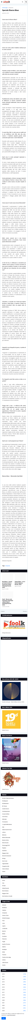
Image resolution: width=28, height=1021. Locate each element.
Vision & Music (5, 868)
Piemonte (4, 939)
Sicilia (3, 952)
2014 (14, 984)
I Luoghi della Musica (7, 824)
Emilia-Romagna (6, 918)
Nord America (5, 890)
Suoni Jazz (4, 861)
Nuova (2, 611)
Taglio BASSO (5, 863)
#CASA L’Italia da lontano (8, 798)
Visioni (3, 871)
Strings (3, 858)
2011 (14, 976)
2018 (14, 995)
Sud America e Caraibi (7, 896)
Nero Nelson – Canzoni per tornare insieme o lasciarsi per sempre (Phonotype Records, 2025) (7, 584)
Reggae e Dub (5, 853)
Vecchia (25, 611)
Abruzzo (4, 905)
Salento (4, 946)
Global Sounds (5, 888)
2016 (14, 990)
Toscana (4, 954)
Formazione (5, 821)
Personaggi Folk (6, 845)
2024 (14, 1010)
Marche (4, 931)
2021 (14, 1003)
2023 (14, 1008)
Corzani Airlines (5, 814)
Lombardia (4, 928)
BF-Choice (4, 806)
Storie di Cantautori (6, 855)
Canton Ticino (5, 915)
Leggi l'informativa (11, 1015)
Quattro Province (6, 944)
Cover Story (5, 816)
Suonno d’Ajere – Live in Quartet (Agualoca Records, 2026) (20, 583)
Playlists (4, 848)
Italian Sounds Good (6, 829)
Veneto (3, 965)
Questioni (4, 850)
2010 (14, 974)
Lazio (3, 923)
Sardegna (4, 949)
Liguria (3, 926)
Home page (4, 7)
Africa (3, 880)
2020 (14, 1000)
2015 (14, 987)
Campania (10, 7)
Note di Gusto (5, 842)
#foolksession (5, 803)
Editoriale (4, 819)
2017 (14, 992)
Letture (4, 832)
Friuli (3, 920)
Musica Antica (5, 840)
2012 (14, 979)
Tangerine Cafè (5, 866)
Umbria (4, 959)
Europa (4, 885)
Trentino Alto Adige (6, 957)
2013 (14, 982)
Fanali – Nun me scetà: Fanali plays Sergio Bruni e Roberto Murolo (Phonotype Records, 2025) (7, 602)
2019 (14, 997)
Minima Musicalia (6, 837)
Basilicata (4, 907)
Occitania (4, 936)
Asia (3, 883)
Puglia (3, 941)
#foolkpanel (5, 801)
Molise (3, 933)
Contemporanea (6, 811)
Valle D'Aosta (5, 962)
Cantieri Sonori (5, 808)
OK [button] (3, 1018)
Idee (3, 827)
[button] (1, 2)
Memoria (4, 835)
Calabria (4, 910)
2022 (14, 1005)
